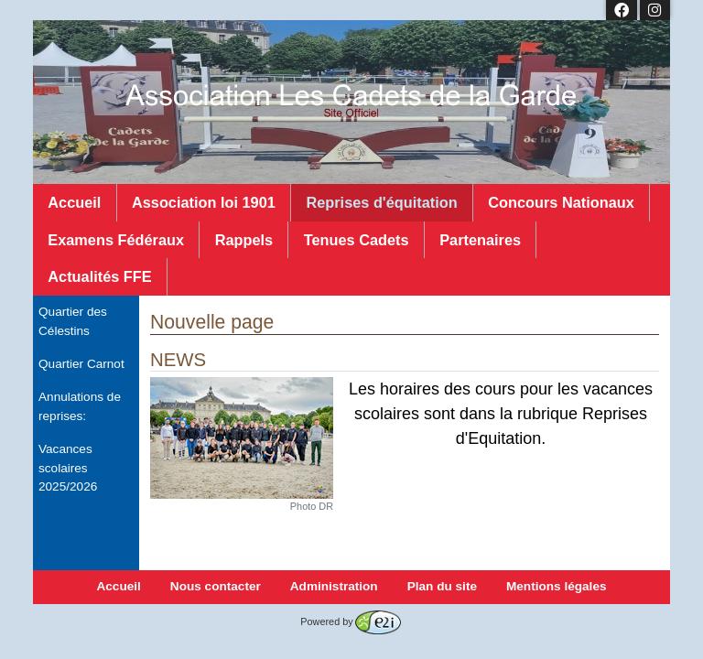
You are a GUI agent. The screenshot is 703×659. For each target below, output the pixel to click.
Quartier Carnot (81, 364)
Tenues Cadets (356, 240)
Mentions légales (556, 586)
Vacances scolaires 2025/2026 (67, 467)
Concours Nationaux (561, 202)
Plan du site (442, 586)
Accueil (74, 202)
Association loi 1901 (204, 202)
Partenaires (480, 240)
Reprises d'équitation (381, 202)
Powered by (350, 621)
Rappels (244, 240)
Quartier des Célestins (72, 321)
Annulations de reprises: (79, 406)
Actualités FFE (99, 276)
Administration (334, 586)
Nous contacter (215, 586)
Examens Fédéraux (116, 240)
